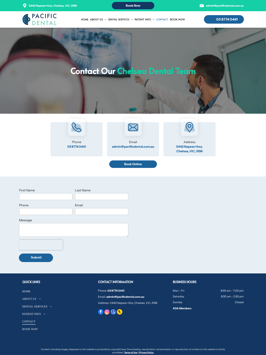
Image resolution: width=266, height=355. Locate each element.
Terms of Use (130, 352)
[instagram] (107, 312)
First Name (27, 190)
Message (25, 220)
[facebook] (100, 312)
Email (79, 205)
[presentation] (41, 245)
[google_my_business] (113, 312)
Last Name (82, 190)
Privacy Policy (146, 352)
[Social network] (119, 312)
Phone (23, 205)
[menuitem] (84, 19)
